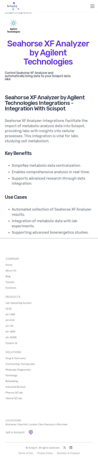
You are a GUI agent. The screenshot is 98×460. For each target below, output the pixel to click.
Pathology (11, 376)
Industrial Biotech (16, 388)
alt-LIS (9, 327)
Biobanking (12, 382)
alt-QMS (10, 333)
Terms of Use (25, 454)
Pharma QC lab (14, 394)
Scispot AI (11, 344)
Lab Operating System (19, 304)
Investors (11, 289)
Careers (10, 283)
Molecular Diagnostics (18, 371)
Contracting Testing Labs (20, 365)
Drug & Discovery (16, 359)
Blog (8, 277)
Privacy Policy (45, 454)
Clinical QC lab (14, 399)
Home (9, 266)
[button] (91, 6)
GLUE (9, 310)
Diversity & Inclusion (68, 454)
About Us (11, 272)
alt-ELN (10, 321)
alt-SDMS (11, 338)
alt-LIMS (10, 315)
